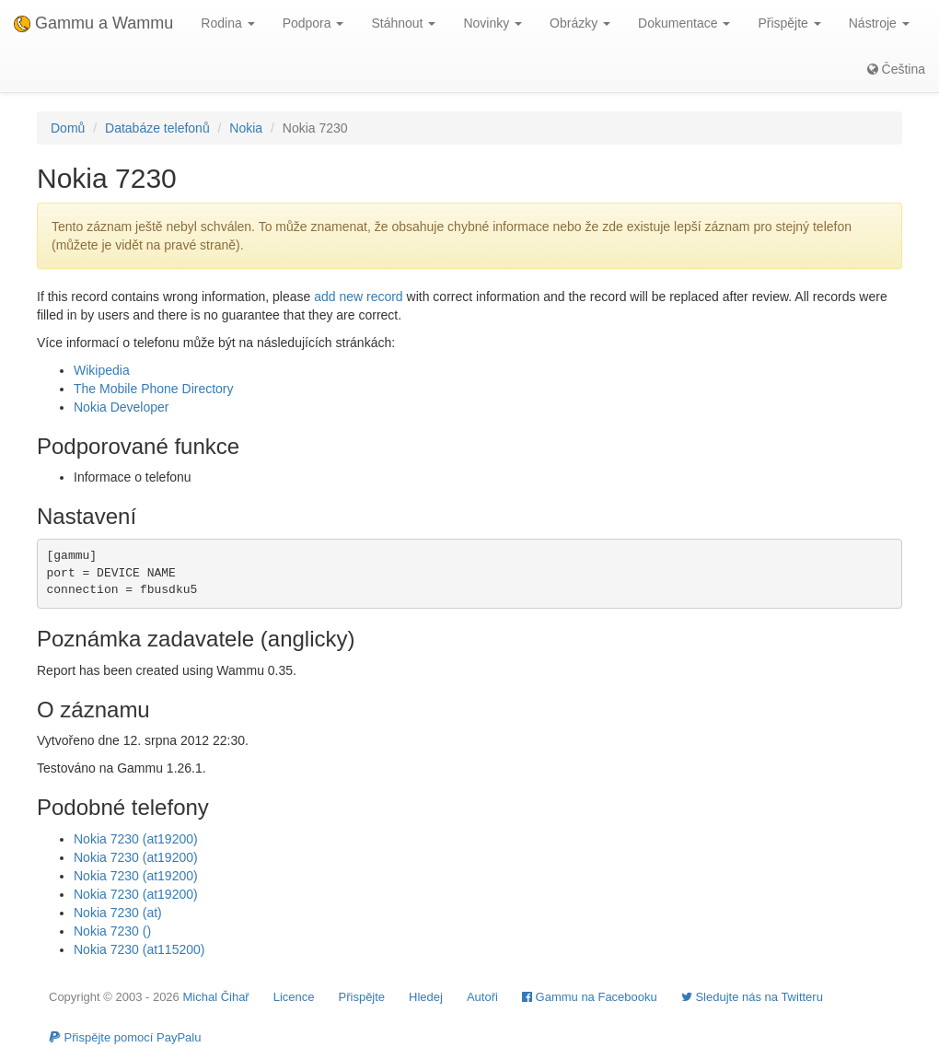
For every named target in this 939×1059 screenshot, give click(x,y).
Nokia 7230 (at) (118, 912)
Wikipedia (102, 370)
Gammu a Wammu (93, 23)
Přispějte (362, 997)
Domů (68, 128)
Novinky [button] (492, 23)
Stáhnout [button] (403, 23)
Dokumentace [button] (684, 23)
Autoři (482, 997)
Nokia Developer (121, 407)
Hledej (426, 997)
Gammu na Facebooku (589, 997)
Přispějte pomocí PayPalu (125, 1037)
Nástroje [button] (879, 23)
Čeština (896, 69)
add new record (358, 296)
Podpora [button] (313, 23)
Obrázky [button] (580, 23)
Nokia (245, 128)
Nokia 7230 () (112, 931)
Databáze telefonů (157, 128)
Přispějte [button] (789, 23)
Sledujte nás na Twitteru (752, 997)
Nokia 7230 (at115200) (139, 949)
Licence (294, 997)
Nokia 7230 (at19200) (136, 839)
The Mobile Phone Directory (154, 388)
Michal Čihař (215, 997)
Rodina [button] (227, 23)
